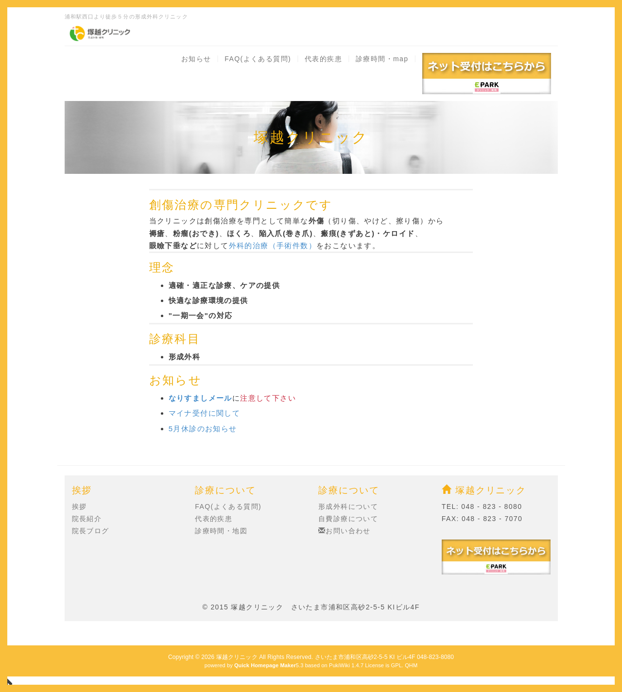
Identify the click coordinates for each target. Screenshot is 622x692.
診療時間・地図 (221, 531)
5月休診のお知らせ (203, 428)
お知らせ (196, 59)
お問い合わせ (344, 531)
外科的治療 (249, 245)
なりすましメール (200, 398)
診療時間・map (382, 59)
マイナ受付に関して (205, 413)
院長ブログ (90, 531)
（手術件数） (292, 245)
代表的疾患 (323, 59)
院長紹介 (87, 519)
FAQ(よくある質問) (258, 59)
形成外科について (348, 506)
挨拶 (79, 506)
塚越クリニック (484, 490)
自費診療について (348, 519)
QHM (411, 665)
